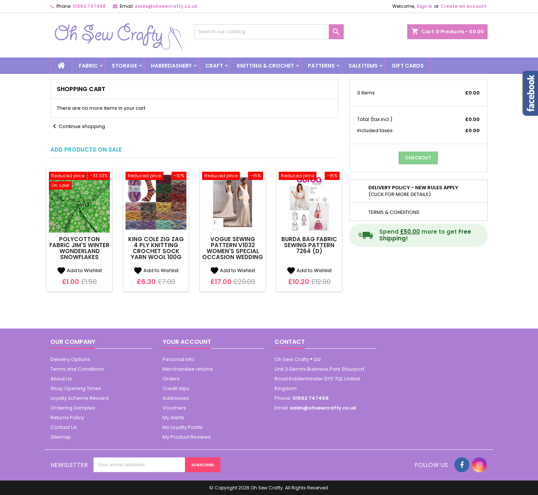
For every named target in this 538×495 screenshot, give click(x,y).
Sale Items (363, 65)
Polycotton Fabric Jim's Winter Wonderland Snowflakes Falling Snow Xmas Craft (79, 254)
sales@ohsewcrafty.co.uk (166, 6)
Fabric (88, 65)
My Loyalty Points (182, 427)
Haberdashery (171, 65)
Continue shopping (77, 126)
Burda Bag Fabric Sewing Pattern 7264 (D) (309, 245)
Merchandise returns (188, 369)
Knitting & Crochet (265, 65)
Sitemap (60, 436)
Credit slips (176, 388)
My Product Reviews (187, 436)
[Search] (269, 31)
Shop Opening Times (75, 388)
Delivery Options (70, 359)
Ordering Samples (72, 407)
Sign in (424, 6)
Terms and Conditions (77, 369)
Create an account (463, 6)
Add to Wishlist (79, 270)
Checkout (418, 158)
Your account (187, 341)
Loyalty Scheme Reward (79, 398)
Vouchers (174, 407)
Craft (214, 65)
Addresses (176, 398)
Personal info (178, 359)
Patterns (321, 65)
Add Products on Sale (86, 149)
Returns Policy (67, 417)
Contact (290, 341)
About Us (61, 378)
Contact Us (63, 427)
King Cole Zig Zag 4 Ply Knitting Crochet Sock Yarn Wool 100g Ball (156, 251)
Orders (171, 378)
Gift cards (408, 65)
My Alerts (173, 417)
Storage (124, 65)
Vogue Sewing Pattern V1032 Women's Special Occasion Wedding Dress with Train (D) (232, 254)
